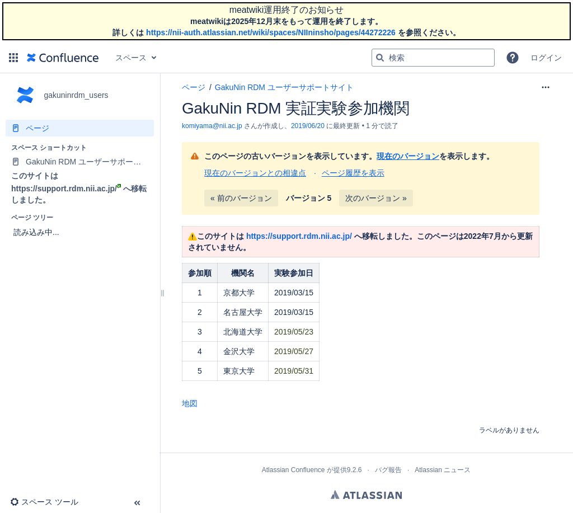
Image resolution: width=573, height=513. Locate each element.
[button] (13, 57)
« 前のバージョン (241, 198)
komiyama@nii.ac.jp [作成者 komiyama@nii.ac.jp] (212, 126)
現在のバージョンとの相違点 (255, 172)
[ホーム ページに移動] (62, 58)
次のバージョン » (376, 198)
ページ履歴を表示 (353, 172)
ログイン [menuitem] (546, 57)
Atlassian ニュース (443, 470)
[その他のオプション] (545, 87)
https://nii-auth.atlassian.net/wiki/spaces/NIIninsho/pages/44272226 (271, 32)
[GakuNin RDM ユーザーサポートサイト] (80, 161)
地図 (190, 403)
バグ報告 (388, 470)
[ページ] (80, 128)
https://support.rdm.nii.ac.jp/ (66, 188)
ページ (193, 87)
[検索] (379, 57)
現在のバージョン (408, 156)
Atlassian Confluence (293, 470)
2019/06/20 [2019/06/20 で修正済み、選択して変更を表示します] (308, 126)
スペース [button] (131, 57)
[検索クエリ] (433, 58)
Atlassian (366, 494)
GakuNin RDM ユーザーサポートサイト (284, 87)
